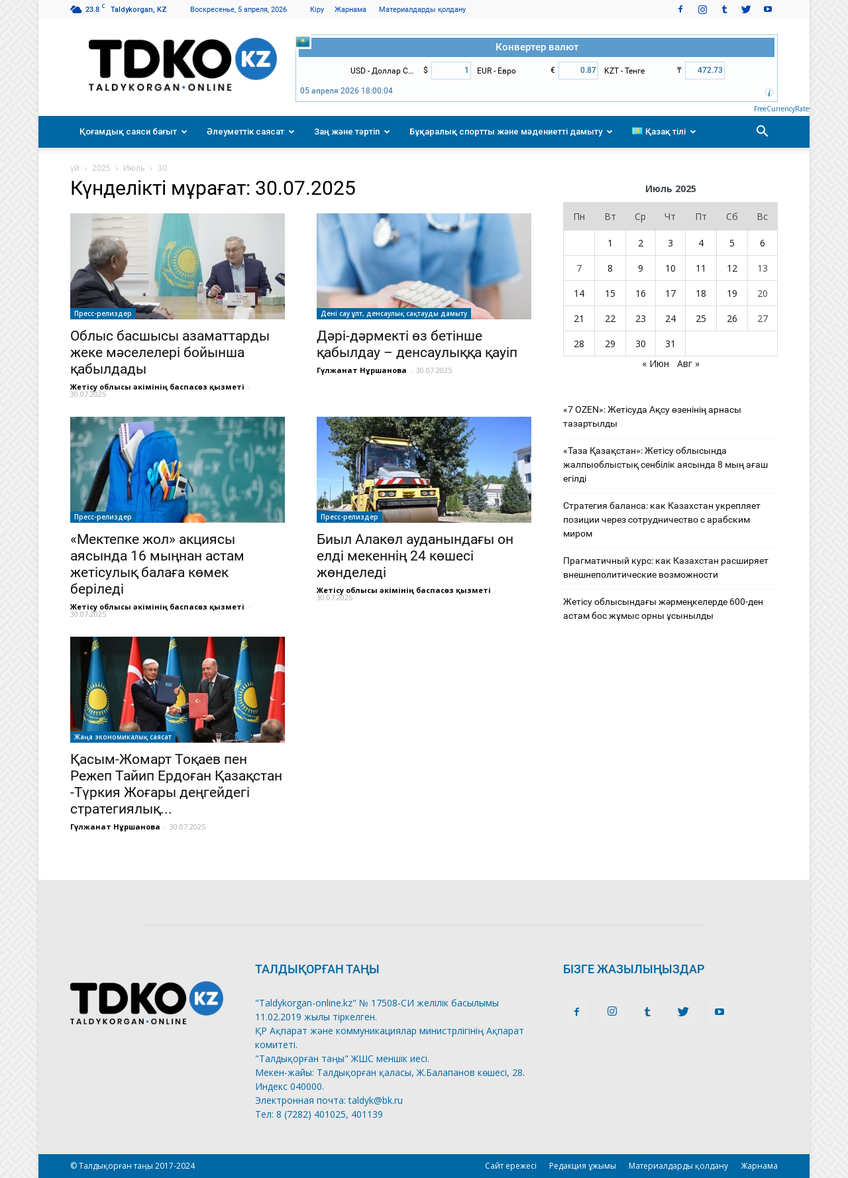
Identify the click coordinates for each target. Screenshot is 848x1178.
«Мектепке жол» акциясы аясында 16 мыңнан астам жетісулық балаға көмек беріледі (157, 564)
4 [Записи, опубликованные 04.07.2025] (701, 243)
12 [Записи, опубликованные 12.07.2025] (732, 268)
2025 (101, 168)
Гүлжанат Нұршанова (362, 370)
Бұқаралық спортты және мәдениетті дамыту (511, 131)
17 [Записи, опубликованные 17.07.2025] (670, 293)
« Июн (655, 363)
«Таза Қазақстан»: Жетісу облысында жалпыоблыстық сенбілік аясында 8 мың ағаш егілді (665, 464)
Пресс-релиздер (103, 313)
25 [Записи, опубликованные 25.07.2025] (701, 318)
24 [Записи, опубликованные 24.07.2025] (670, 318)
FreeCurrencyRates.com (789, 108)
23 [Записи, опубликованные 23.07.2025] (640, 318)
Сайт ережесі (511, 1165)
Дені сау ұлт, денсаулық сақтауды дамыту (394, 313)
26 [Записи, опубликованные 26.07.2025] (732, 318)
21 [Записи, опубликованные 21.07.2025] (579, 318)
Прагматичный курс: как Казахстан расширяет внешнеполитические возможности (665, 567)
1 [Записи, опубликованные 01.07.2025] (610, 243)
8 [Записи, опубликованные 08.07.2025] (610, 268)
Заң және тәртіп (352, 131)
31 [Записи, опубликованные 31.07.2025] (670, 343)
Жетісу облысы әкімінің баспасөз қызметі (157, 387)
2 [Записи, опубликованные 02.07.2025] (640, 243)
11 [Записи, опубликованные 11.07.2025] (701, 268)
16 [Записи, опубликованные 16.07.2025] (640, 293)
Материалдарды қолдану (422, 9)
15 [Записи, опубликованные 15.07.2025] (610, 293)
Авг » (688, 363)
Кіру (317, 9)
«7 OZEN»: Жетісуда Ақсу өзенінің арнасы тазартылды (652, 416)
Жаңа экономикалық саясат (123, 736)
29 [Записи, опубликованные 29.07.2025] (610, 343)
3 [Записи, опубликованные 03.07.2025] (670, 243)
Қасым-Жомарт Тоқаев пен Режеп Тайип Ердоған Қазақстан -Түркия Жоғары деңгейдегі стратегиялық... (176, 784)
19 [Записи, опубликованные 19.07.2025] (732, 293)
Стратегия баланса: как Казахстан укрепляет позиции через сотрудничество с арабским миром (662, 519)
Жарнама (350, 9)
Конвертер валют (537, 47)
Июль (134, 168)
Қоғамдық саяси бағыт (133, 131)
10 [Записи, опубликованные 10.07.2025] (670, 268)
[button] (762, 132)
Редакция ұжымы (582, 1165)
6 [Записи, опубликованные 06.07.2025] (762, 243)
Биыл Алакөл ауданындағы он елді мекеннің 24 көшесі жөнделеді (415, 555)
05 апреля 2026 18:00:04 (346, 90)
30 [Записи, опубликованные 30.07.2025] (640, 343)
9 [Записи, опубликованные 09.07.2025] (640, 268)
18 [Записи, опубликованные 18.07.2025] (701, 293)
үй (75, 168)
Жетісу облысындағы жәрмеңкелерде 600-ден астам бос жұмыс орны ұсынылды (663, 608)
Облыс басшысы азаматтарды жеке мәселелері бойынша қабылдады (170, 352)
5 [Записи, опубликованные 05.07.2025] (732, 243)
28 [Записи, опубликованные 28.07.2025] (579, 343)
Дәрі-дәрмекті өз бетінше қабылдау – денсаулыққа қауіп (417, 344)
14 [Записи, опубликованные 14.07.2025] (579, 293)
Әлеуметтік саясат (251, 131)
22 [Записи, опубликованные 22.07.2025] (610, 318)
